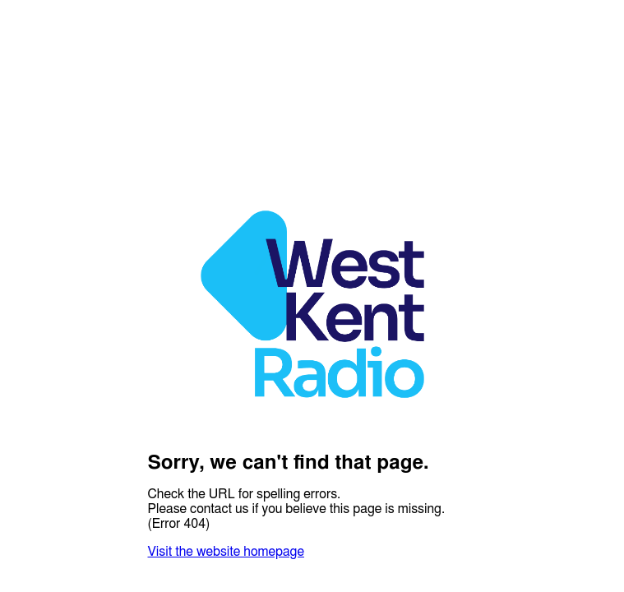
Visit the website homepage (226, 551)
